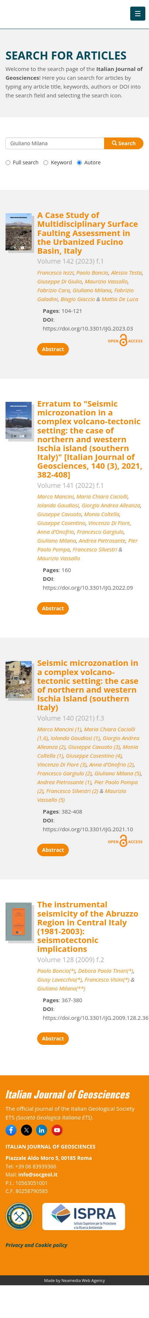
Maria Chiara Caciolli (102, 496)
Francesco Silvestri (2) (72, 790)
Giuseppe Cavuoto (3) (94, 746)
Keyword (57, 162)
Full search (22, 162)
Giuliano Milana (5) (118, 773)
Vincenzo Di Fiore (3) (61, 764)
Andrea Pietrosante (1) (64, 782)
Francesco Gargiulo (100, 531)
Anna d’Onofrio (55, 531)
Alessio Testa (126, 272)
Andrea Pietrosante (102, 540)
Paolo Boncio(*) (56, 970)
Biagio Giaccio (78, 299)
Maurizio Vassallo (106, 281)
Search (124, 143)
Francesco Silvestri (95, 549)
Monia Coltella (101, 514)
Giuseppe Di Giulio (59, 281)
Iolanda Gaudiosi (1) (75, 738)
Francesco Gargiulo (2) (64, 773)
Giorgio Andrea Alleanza (111, 505)
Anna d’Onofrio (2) (111, 764)
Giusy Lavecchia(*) (59, 979)
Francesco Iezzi (55, 272)
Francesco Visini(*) (107, 979)
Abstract (53, 349)
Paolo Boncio (93, 272)
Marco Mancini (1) (59, 729)
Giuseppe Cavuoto (59, 514)
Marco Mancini (55, 496)
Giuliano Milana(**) (61, 988)
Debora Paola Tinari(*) (105, 970)
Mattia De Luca (120, 299)
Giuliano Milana (91, 290)
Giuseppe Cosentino (61, 522)
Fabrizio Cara (53, 290)
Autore (88, 162)
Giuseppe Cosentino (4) (94, 755)
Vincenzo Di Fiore (109, 522)
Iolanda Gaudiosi (58, 505)
